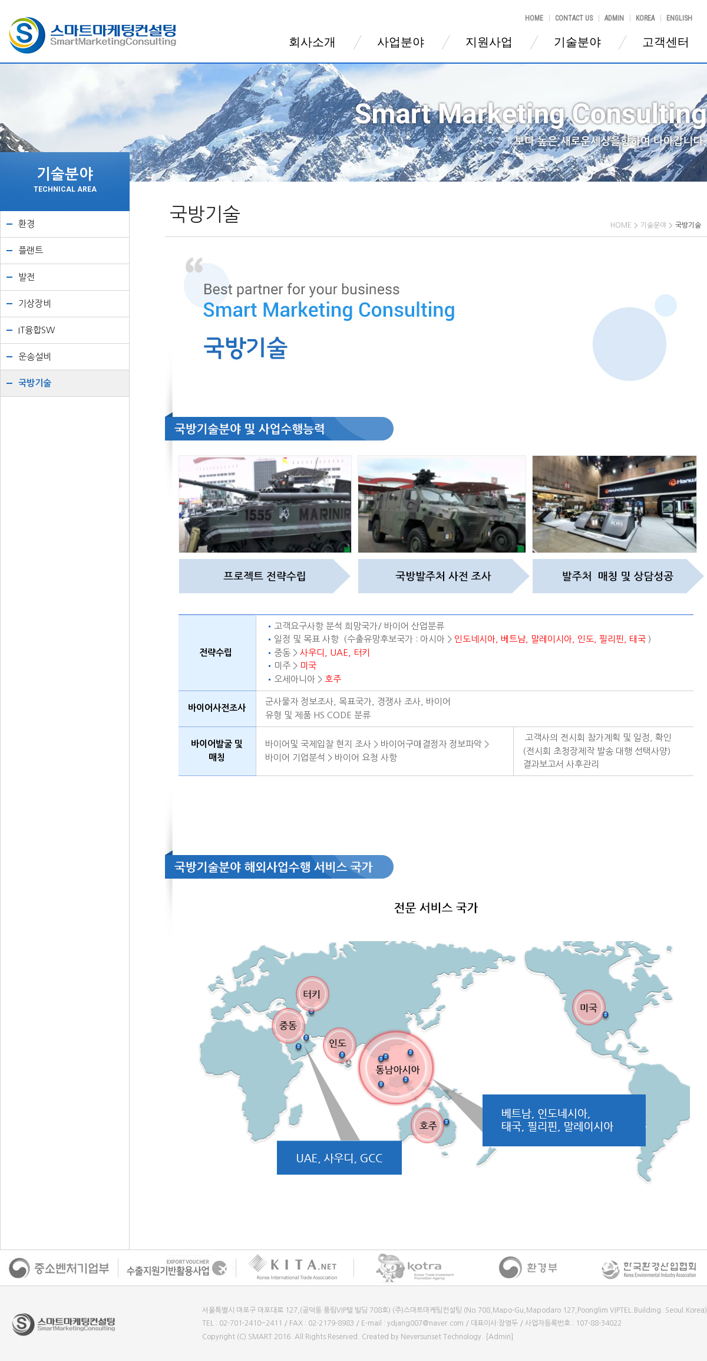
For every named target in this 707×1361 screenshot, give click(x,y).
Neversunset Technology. (442, 1336)
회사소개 (312, 41)
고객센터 (665, 41)
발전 (26, 276)
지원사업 (489, 41)
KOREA (645, 18)
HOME (534, 18)
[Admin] (499, 1336)
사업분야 (400, 41)
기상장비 (34, 303)
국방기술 (34, 383)
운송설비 (34, 356)
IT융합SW (36, 330)
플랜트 (30, 250)
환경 (26, 223)
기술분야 (577, 41)
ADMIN (614, 18)
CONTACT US (574, 18)
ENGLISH (679, 18)
